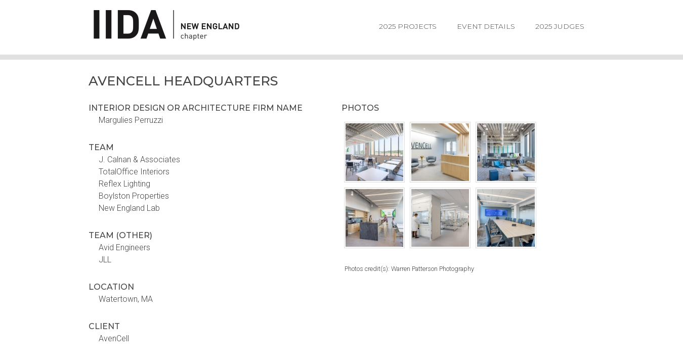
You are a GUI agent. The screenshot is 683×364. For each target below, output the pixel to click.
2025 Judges (559, 26)
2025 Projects (408, 26)
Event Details (486, 26)
